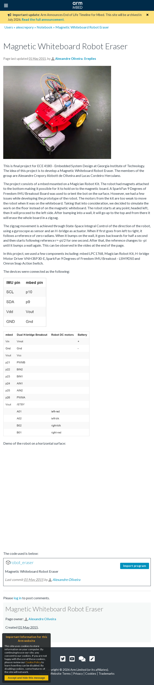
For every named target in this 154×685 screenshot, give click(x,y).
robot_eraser (22, 562)
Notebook (44, 27)
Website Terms (60, 673)
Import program (134, 566)
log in (18, 598)
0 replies (90, 58)
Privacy (78, 673)
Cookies (90, 673)
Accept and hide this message (26, 677)
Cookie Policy (33, 662)
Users (8, 27)
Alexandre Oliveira (69, 58)
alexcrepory (25, 27)
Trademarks (107, 673)
